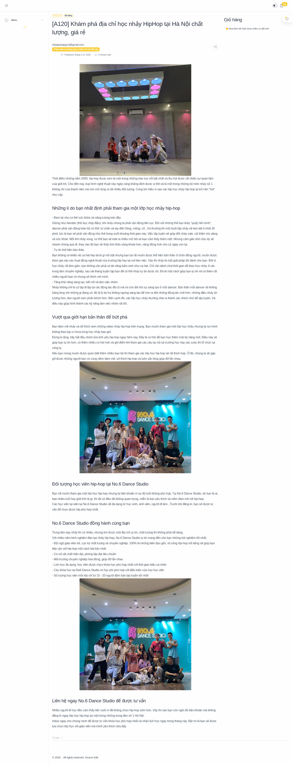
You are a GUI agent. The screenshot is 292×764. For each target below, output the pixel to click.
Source (89, 757)
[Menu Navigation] (6, 5)
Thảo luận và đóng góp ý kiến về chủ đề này (76, 49)
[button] (275, 5)
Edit (96, 757)
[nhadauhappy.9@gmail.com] (68, 44)
